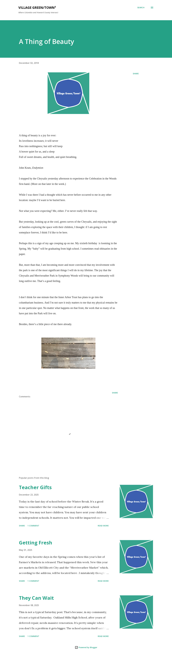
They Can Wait (36, 598)
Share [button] (136, 73)
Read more (103, 525)
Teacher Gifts (35, 487)
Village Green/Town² (37, 7)
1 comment (33, 525)
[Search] (140, 7)
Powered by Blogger (86, 647)
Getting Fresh (35, 542)
